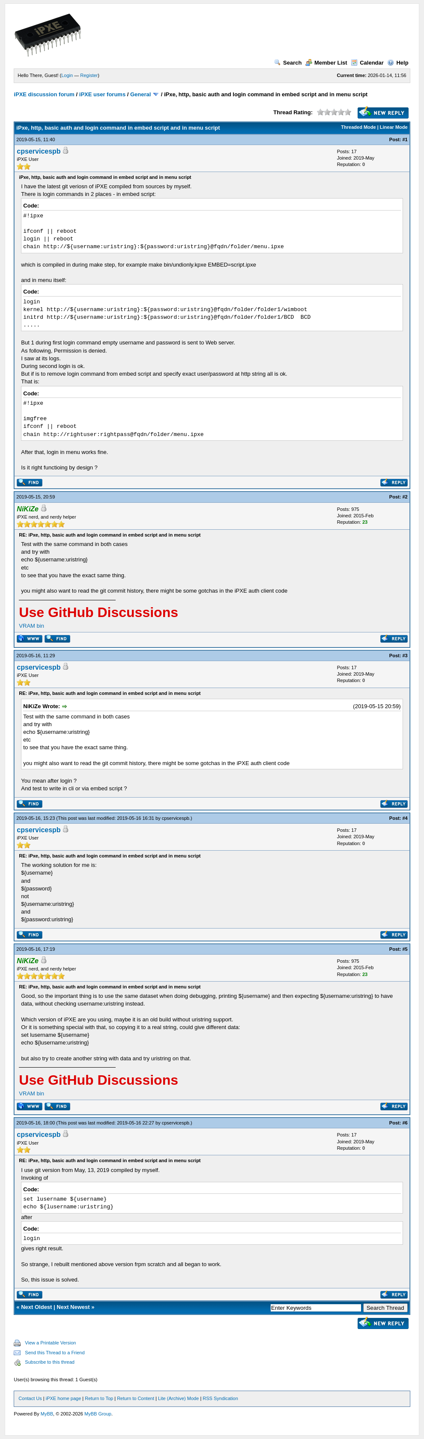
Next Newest (73, 1307)
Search (288, 62)
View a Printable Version (50, 1342)
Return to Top (99, 1398)
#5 (404, 949)
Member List (326, 62)
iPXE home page (63, 1398)
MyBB (47, 1413)
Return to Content (135, 1398)
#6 (404, 1122)
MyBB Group (97, 1413)
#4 (404, 818)
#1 (404, 139)
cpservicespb (38, 151)
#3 (404, 655)
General (140, 94)
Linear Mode (394, 127)
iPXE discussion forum (44, 94)
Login (67, 75)
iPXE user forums (102, 94)
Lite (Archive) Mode (178, 1398)
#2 (404, 496)
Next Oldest (36, 1307)
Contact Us (30, 1398)
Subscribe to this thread (50, 1362)
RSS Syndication (220, 1398)
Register (89, 75)
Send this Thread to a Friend (54, 1352)
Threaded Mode (358, 127)
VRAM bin (31, 626)
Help (397, 62)
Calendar (367, 62)
